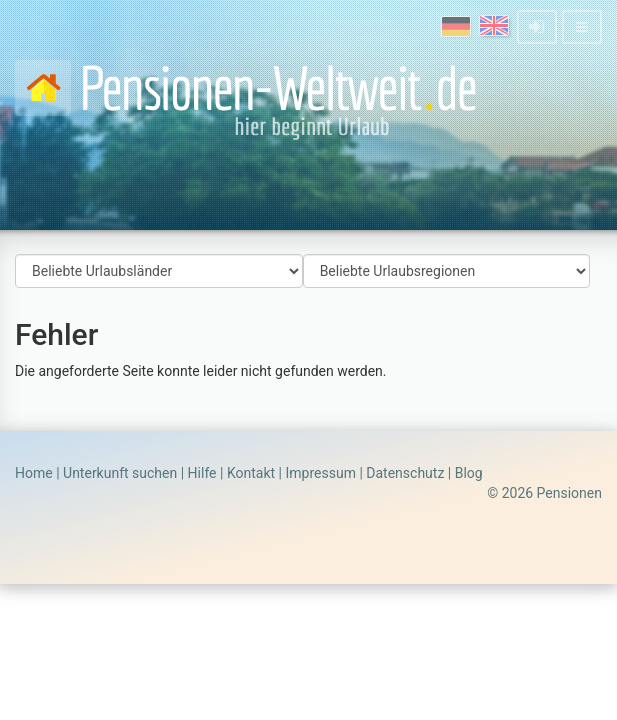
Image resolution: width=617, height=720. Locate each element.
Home (34, 473)
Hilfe (202, 473)
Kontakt (251, 473)
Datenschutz (405, 473)
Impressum (320, 473)
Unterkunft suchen (120, 473)
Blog (469, 473)
